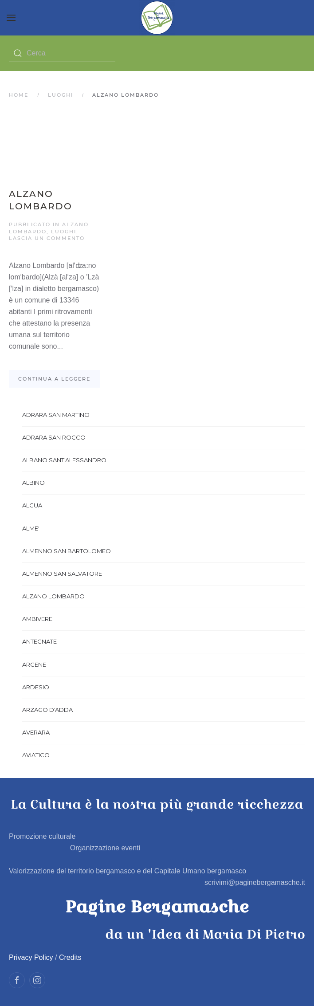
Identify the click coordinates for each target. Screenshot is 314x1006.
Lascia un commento (47, 238)
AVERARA (36, 732)
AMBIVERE (37, 618)
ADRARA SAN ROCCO (54, 437)
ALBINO (33, 482)
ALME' (30, 528)
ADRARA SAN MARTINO (56, 414)
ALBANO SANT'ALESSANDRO (64, 460)
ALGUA (32, 505)
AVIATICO (36, 754)
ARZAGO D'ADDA (47, 709)
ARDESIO (35, 687)
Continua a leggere (54, 379)
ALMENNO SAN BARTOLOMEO (66, 550)
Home (18, 95)
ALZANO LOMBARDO (53, 596)
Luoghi (60, 95)
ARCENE (34, 664)
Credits (70, 957)
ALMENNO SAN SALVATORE (62, 573)
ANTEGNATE (39, 641)
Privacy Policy (31, 957)
